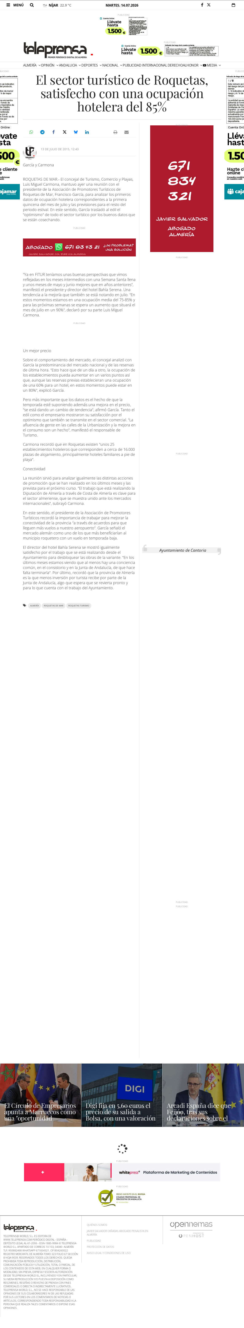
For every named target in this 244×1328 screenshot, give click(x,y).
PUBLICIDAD (132, 65)
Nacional (110, 65)
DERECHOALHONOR (183, 65)
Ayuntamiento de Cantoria (182, 550)
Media (212, 65)
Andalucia (68, 65)
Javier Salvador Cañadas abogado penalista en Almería (117, 1232)
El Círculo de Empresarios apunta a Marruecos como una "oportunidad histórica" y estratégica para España (40, 1118)
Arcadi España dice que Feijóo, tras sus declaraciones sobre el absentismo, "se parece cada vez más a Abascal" (199, 1118)
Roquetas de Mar (53, 605)
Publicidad (94, 1241)
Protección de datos (100, 1247)
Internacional (154, 65)
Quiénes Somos (97, 1225)
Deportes (89, 65)
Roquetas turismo (78, 605)
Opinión (48, 65)
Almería (30, 65)
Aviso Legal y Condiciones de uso (109, 1253)
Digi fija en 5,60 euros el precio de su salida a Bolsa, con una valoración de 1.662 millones (121, 1115)
